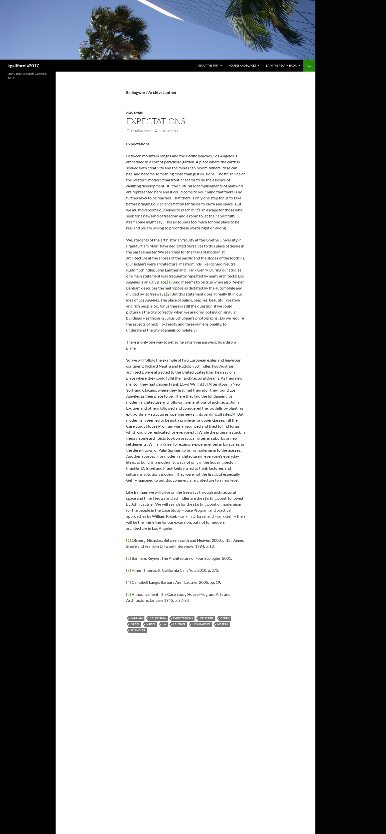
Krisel (150, 624)
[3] (205, 384)
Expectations (155, 121)
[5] (195, 432)
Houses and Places (242, 65)
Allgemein (134, 112)
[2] (168, 294)
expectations (183, 618)
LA (164, 624)
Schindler (137, 630)
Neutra (222, 624)
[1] (169, 282)
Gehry (225, 618)
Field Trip (207, 618)
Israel (134, 624)
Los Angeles (201, 624)
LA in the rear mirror (281, 65)
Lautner (179, 624)
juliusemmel (168, 131)
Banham (136, 618)
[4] (234, 414)
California (158, 618)
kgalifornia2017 (23, 65)
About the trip (208, 65)
